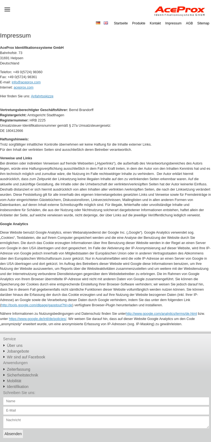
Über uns (15, 345)
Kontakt (155, 23)
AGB (189, 23)
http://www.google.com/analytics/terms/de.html (161, 314)
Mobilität (14, 381)
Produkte (138, 23)
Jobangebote (18, 351)
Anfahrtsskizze (42, 96)
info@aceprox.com (26, 82)
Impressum (173, 23)
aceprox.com (24, 87)
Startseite (121, 23)
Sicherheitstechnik (22, 375)
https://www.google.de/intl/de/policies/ (37, 319)
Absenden (13, 434)
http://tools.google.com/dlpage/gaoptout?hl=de (36, 305)
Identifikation (18, 386)
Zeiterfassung (18, 369)
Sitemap (203, 23)
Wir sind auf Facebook (26, 357)
